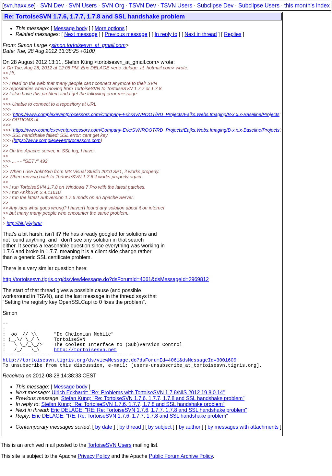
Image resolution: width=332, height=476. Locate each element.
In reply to (166, 34)
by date (103, 438)
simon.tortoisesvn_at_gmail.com (89, 45)
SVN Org (112, 5)
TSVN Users (176, 5)
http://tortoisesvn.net (85, 357)
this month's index (307, 5)
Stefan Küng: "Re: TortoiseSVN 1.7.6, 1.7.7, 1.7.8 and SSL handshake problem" (153, 410)
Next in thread (200, 34)
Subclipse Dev (215, 5)
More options (110, 28)
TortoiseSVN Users (109, 456)
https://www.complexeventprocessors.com (57, 140)
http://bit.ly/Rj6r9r (24, 223)
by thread (130, 438)
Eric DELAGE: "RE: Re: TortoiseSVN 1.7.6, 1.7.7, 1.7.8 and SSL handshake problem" (149, 421)
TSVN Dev (142, 5)
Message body (70, 28)
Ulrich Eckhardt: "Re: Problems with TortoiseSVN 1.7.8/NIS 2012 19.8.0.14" (138, 404)
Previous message (126, 34)
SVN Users (82, 5)
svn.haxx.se (19, 5)
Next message (80, 34)
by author (189, 438)
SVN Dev (52, 5)
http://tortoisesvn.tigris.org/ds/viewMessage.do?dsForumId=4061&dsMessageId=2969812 (106, 279)
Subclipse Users (258, 5)
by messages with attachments (243, 438)
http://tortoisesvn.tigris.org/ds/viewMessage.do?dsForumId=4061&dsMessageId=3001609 (119, 370)
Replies (232, 34)
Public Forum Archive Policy (181, 467)
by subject (160, 438)
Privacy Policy (93, 467)
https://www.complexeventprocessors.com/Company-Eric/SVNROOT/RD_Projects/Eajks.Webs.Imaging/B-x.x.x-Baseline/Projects (146, 114)
